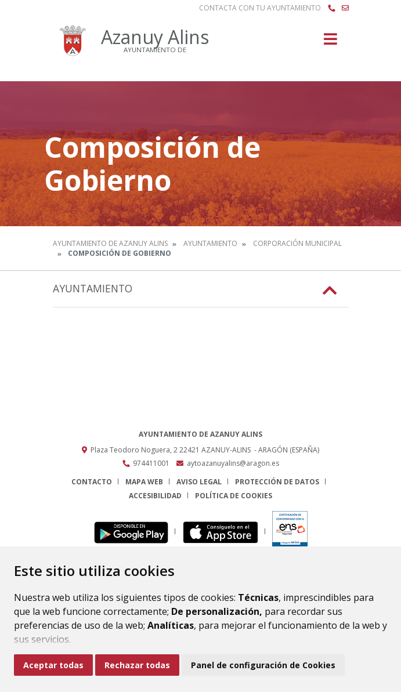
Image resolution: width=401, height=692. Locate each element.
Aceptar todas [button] (53, 665)
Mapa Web (144, 482)
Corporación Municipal (297, 243)
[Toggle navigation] (330, 42)
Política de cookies (233, 496)
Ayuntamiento (210, 243)
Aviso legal (199, 482)
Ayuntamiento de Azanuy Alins (110, 243)
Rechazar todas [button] (137, 665)
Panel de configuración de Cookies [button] (263, 665)
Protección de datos (277, 482)
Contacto (91, 482)
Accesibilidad (155, 496)
